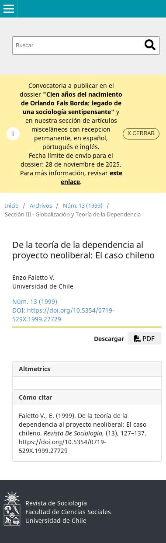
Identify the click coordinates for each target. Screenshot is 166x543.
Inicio (12, 205)
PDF (144, 338)
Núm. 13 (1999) (83, 205)
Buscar (150, 44)
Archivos (41, 205)
